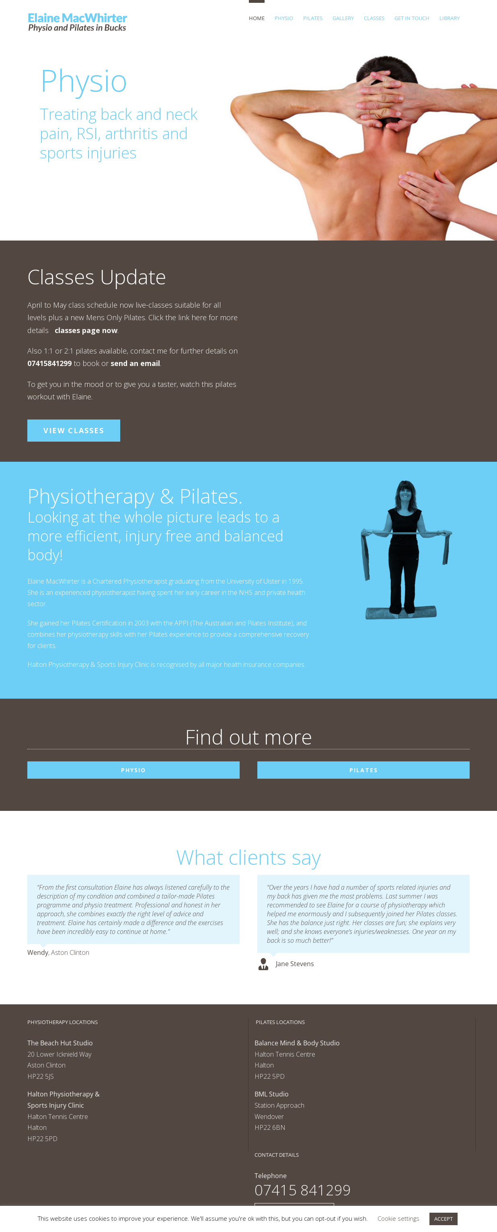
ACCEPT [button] (443, 1218)
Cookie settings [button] (398, 1218)
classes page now (86, 330)
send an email (135, 363)
